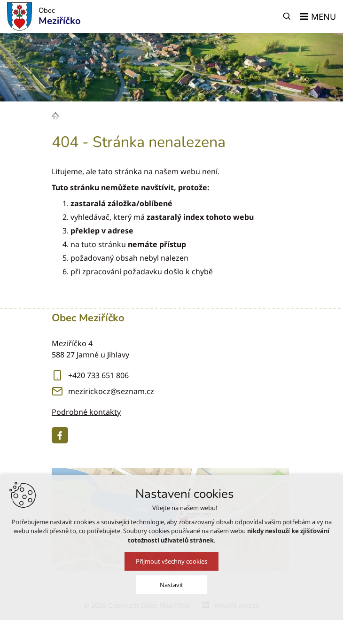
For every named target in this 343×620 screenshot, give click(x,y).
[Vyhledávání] (287, 16)
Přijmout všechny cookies (171, 566)
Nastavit (171, 589)
